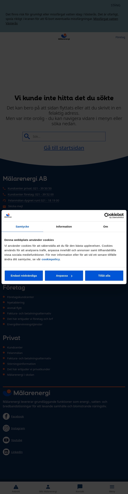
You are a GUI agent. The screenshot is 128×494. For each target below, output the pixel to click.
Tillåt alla (104, 275)
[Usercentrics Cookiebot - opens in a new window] (107, 215)
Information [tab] (64, 226)
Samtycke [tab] (22, 226)
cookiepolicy (51, 259)
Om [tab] (105, 226)
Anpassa (64, 275)
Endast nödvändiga (24, 275)
